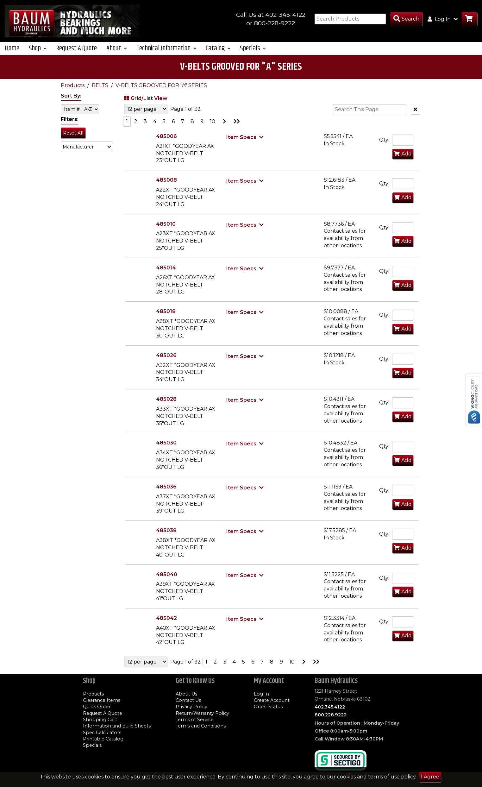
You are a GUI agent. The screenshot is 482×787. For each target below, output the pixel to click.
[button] (87, 152)
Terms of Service (195, 719)
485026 (166, 361)
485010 (166, 229)
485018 (166, 317)
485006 (166, 142)
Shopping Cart (100, 719)
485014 (166, 273)
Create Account (272, 700)
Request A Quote (76, 54)
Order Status (268, 707)
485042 (166, 624)
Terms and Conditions (201, 726)
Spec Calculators (102, 732)
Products (73, 91)
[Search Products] (406, 19)
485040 (166, 580)
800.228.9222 (331, 715)
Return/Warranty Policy (202, 713)
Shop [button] (38, 54)
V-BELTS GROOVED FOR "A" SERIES (161, 91)
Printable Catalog (103, 739)
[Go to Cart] (469, 19)
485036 (166, 492)
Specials (92, 745)
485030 (166, 448)
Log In (261, 694)
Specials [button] (253, 54)
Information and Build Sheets (117, 726)
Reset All (73, 138)
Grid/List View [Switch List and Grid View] (144, 104)
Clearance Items (101, 700)
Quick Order (96, 707)
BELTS (101, 91)
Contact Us (188, 700)
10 (212, 127)
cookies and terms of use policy (376, 777)
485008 (166, 186)
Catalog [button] (218, 54)
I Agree (430, 777)
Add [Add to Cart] (403, 159)
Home (12, 54)
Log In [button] (443, 19)
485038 (166, 536)
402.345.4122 (330, 707)
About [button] (116, 54)
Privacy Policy (191, 707)
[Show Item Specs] (245, 143)
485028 (166, 405)
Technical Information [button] (166, 54)
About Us (186, 694)
